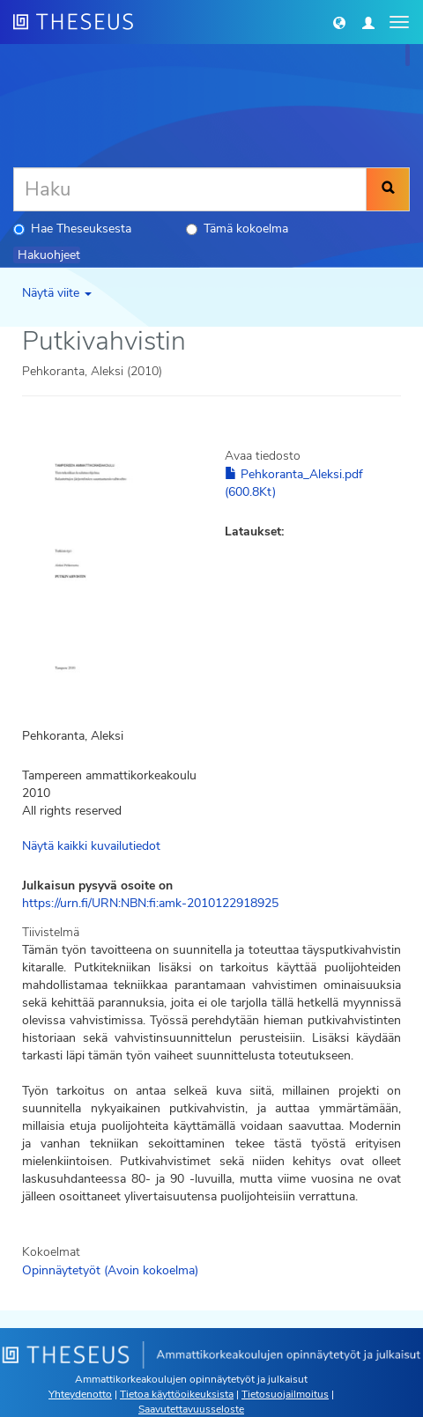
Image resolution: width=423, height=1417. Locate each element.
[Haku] (190, 189)
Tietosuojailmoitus (285, 1394)
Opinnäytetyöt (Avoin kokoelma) (110, 1270)
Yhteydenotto (80, 1394)
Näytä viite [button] (57, 292)
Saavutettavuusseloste (191, 1409)
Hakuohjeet (49, 255)
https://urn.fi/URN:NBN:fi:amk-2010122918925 (150, 903)
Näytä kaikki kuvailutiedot (91, 846)
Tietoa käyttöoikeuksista (177, 1394)
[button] (339, 22)
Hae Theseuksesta (72, 228)
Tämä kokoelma (237, 228)
